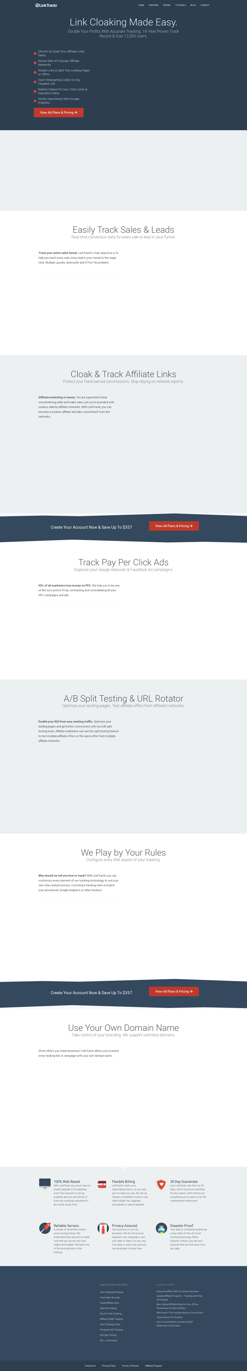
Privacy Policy (109, 1366)
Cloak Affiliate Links (109, 1303)
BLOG (193, 5)
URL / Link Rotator (109, 1340)
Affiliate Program (153, 1366)
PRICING (167, 5)
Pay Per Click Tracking (111, 1313)
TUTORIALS (180, 5)
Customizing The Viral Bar (169, 1317)
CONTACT (205, 5)
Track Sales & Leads (110, 1297)
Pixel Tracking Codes (110, 1324)
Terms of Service (130, 1366)
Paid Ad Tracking (108, 1308)
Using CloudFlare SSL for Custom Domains (178, 1291)
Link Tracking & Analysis (111, 1292)
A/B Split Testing (108, 1335)
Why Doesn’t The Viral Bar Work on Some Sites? (180, 1312)
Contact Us (90, 1366)
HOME (141, 5)
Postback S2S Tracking (111, 1329)
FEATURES (153, 5)
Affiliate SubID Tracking (111, 1319)
